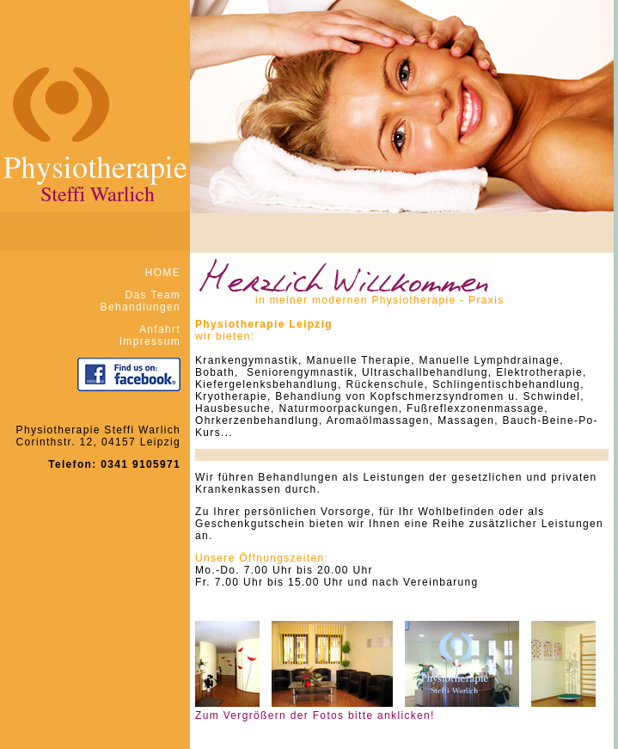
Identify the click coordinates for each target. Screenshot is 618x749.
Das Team (153, 295)
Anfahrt (160, 329)
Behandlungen (141, 307)
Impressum (150, 341)
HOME (163, 273)
